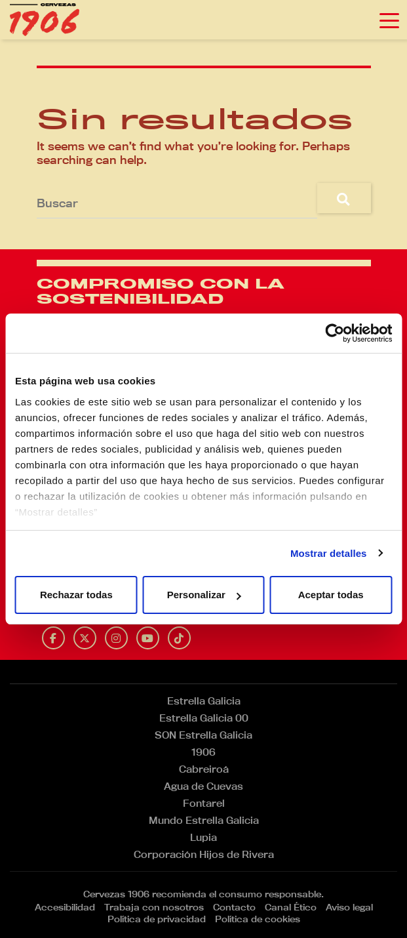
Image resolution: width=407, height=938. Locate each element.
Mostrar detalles (328, 553)
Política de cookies (257, 919)
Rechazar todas (76, 594)
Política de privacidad (156, 919)
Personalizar (204, 594)
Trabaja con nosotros (154, 907)
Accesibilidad (65, 907)
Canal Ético (291, 907)
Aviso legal (349, 907)
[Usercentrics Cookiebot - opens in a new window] (334, 333)
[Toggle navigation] (389, 19)
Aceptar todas (331, 594)
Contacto (234, 907)
